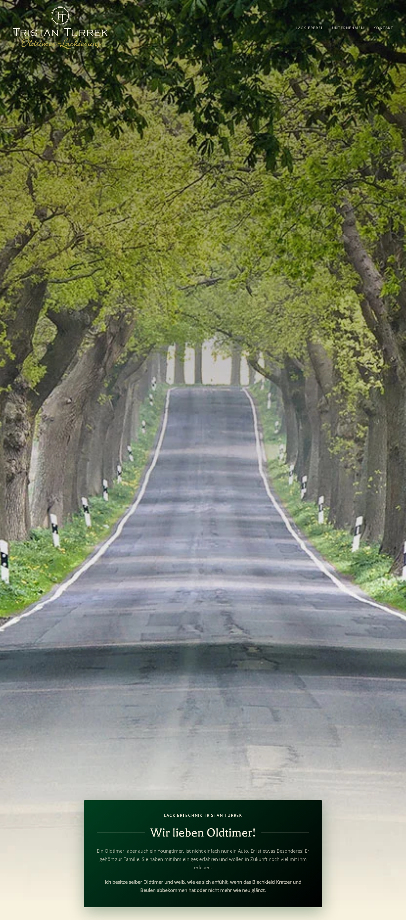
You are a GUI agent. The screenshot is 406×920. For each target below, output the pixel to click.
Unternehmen (348, 27)
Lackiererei (309, 27)
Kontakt (383, 27)
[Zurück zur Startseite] (60, 27)
